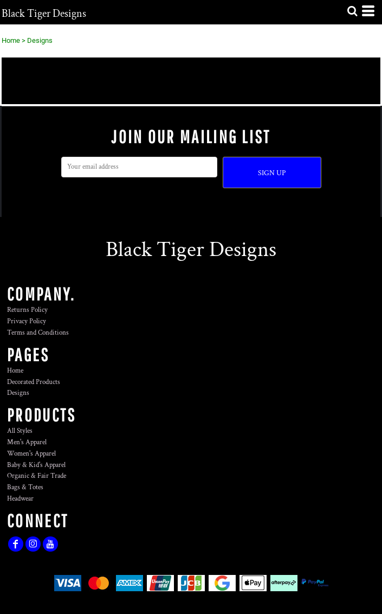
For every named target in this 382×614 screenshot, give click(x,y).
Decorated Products (33, 382)
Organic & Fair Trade (36, 476)
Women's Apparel (31, 453)
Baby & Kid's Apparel (36, 465)
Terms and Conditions (38, 332)
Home (11, 40)
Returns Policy (27, 310)
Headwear (20, 498)
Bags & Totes (25, 487)
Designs (18, 393)
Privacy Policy (26, 321)
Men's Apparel (27, 442)
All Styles (20, 431)
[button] (352, 10)
